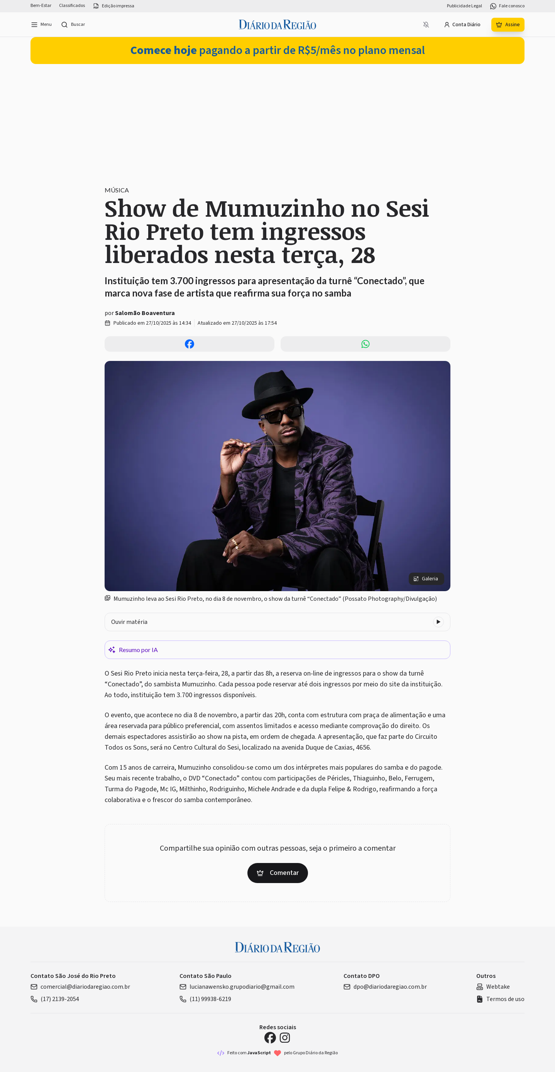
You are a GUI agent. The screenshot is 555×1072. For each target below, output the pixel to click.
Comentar (278, 873)
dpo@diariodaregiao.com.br (385, 987)
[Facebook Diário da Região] (270, 1037)
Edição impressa (113, 6)
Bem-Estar (40, 6)
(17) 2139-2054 (54, 999)
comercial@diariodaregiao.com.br (80, 987)
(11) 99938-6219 (205, 999)
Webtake (493, 987)
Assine (508, 25)
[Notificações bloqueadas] (426, 25)
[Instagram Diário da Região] (285, 1037)
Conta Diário (462, 25)
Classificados (72, 6)
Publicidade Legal (464, 6)
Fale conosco (507, 6)
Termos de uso (500, 999)
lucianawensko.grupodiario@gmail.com (236, 987)
